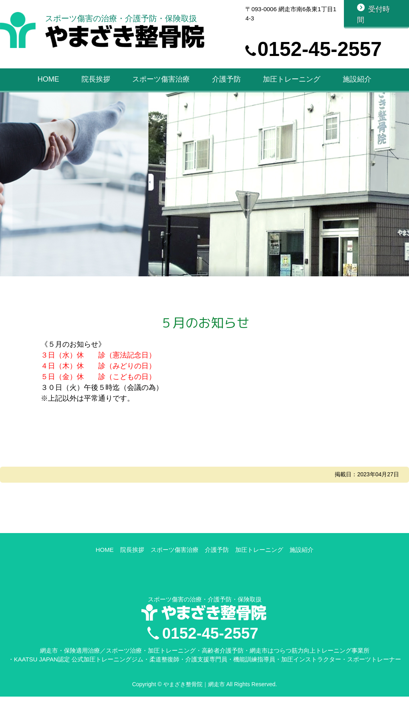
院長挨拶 (95, 83)
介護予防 (226, 83)
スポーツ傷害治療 (161, 83)
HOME (48, 83)
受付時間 (373, 14)
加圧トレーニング (291, 83)
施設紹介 (357, 83)
